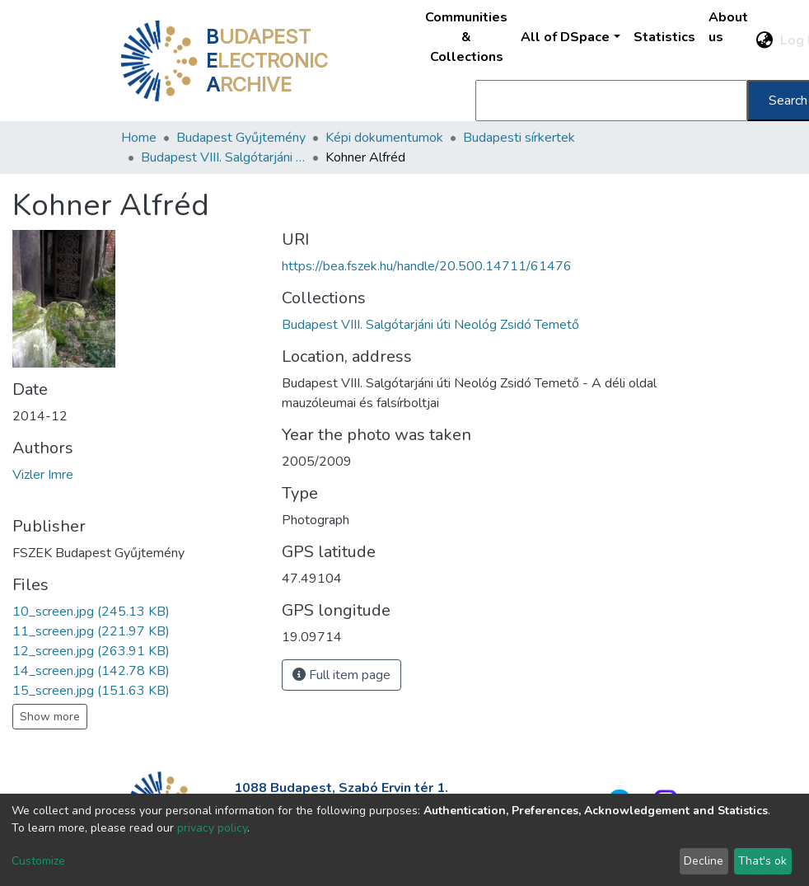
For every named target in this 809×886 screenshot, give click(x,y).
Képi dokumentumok (384, 138)
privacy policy (212, 828)
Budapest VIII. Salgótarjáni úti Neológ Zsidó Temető (223, 157)
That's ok (762, 861)
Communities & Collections (466, 37)
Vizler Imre (42, 475)
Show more (50, 716)
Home (139, 138)
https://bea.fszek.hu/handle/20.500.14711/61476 (427, 266)
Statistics (664, 37)
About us (728, 27)
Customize (38, 861)
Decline (703, 861)
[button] (765, 40)
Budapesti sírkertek (519, 138)
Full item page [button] (341, 675)
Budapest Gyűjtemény (241, 138)
